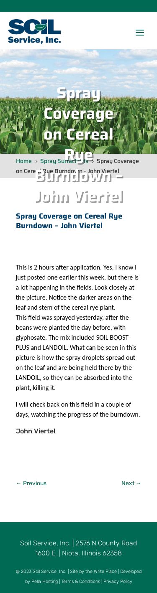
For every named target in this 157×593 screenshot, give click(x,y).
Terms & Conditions (80, 581)
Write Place (105, 571)
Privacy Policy (117, 581)
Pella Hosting (44, 581)
